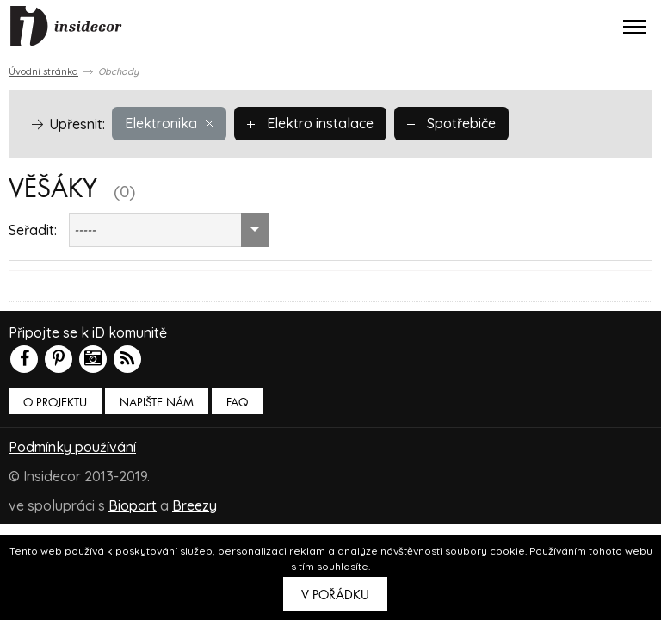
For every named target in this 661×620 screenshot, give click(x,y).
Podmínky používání (72, 447)
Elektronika (169, 123)
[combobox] (169, 230)
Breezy (194, 505)
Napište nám (157, 402)
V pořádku (335, 595)
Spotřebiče (451, 123)
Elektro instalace (310, 123)
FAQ (237, 402)
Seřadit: (33, 230)
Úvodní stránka (43, 71)
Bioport (132, 505)
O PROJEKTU (55, 402)
